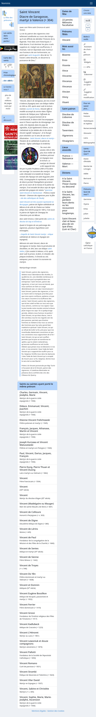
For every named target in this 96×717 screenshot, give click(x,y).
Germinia (87, 199)
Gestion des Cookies (55, 711)
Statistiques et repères (88, 122)
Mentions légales (39, 711)
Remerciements (89, 128)
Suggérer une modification (89, 94)
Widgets (87, 61)
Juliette (86, 218)
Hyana (86, 204)
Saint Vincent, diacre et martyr (42, 138)
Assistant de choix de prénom (88, 49)
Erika (86, 209)
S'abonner (88, 73)
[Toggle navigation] (91, 3)
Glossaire (87, 133)
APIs (87, 67)
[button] (88, 26)
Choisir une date (87, 11)
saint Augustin (34, 55)
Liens (86, 138)
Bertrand (87, 178)
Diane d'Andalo (87, 160)
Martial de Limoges (88, 167)
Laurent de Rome (33, 109)
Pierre (86, 183)
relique (50, 234)
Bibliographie (89, 142)
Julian (86, 213)
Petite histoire (87, 114)
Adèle (86, 173)
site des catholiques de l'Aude (32, 198)
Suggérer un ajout (88, 82)
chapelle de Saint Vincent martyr (33, 234)
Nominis (5, 3)
